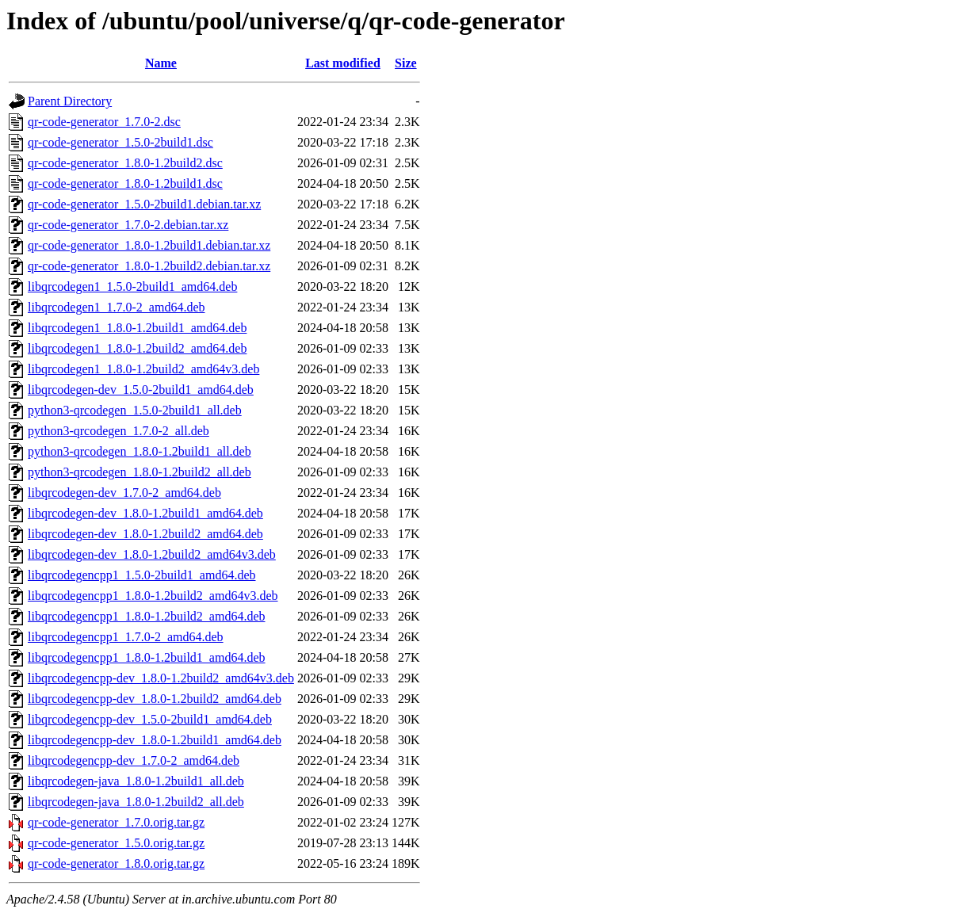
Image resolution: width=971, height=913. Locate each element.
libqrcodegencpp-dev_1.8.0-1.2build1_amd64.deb (154, 740)
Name (161, 63)
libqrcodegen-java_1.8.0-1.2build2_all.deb (136, 801)
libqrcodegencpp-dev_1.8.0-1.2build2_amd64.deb (154, 698)
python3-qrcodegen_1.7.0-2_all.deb (118, 430)
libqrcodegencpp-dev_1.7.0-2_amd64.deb (133, 760)
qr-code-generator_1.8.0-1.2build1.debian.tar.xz (149, 245)
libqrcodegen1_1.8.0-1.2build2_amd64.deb (137, 348)
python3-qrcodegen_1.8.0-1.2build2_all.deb (139, 472)
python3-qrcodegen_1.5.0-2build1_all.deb (135, 410)
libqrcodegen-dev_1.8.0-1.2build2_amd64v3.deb (152, 554)
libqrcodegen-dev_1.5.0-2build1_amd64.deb (141, 389)
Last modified (342, 63)
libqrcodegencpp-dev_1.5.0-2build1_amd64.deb (150, 719)
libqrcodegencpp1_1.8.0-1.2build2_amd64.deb (147, 616)
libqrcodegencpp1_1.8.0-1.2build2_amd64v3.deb (153, 595)
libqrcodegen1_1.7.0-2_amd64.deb (116, 307)
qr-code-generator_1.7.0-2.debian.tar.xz (128, 224)
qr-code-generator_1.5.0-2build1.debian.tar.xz (144, 204)
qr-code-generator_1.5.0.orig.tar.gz (116, 843)
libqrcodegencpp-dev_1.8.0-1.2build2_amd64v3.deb (161, 678)
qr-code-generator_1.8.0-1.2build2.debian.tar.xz (149, 266)
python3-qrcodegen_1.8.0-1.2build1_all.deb (139, 451)
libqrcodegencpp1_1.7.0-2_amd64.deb (126, 637)
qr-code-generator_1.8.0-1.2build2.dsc (125, 163)
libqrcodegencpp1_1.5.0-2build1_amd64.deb (142, 575)
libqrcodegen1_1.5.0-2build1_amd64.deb (132, 286)
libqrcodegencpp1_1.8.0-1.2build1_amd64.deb (147, 657)
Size (406, 63)
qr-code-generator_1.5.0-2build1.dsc (120, 142)
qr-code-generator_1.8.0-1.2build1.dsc (125, 183)
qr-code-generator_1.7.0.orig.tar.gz (116, 822)
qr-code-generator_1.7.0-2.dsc (104, 121)
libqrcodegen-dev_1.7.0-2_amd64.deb (124, 492)
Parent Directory (70, 101)
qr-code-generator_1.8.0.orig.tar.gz (116, 863)
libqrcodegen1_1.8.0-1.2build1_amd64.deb (137, 327)
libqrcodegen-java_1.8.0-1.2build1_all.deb (136, 781)
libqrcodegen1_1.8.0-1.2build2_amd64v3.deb (143, 369)
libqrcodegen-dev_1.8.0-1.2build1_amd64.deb (145, 513)
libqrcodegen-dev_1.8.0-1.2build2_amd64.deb (145, 534)
